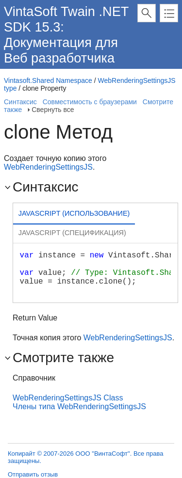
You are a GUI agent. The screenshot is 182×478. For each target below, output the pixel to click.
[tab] (74, 214)
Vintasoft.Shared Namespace (48, 80)
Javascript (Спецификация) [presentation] (72, 233)
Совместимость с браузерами (90, 102)
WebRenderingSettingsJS (48, 167)
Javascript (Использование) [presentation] (74, 213)
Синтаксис (20, 102)
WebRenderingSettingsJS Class (68, 398)
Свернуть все (53, 109)
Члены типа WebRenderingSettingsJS (79, 406)
